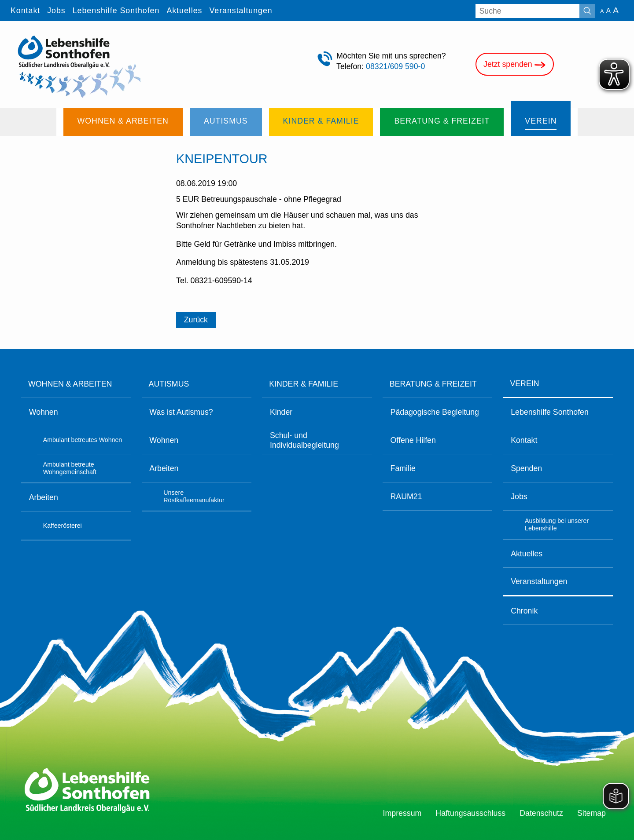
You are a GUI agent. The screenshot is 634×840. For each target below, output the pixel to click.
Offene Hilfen (413, 440)
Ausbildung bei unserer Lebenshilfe (557, 524)
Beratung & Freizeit (433, 384)
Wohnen (43, 412)
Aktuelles (526, 553)
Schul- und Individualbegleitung (304, 440)
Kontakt (524, 440)
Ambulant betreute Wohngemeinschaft (69, 468)
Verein (524, 383)
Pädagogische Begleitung (435, 412)
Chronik (524, 610)
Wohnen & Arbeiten (70, 384)
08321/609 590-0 (395, 66)
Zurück (196, 319)
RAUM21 (406, 496)
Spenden (526, 468)
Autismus (169, 384)
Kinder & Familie (303, 384)
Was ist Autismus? (181, 412)
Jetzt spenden (514, 65)
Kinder (281, 412)
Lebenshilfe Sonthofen (550, 412)
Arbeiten (43, 497)
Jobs (519, 496)
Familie (403, 468)
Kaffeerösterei (62, 525)
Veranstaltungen (539, 581)
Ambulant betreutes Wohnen (82, 439)
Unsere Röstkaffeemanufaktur (194, 496)
